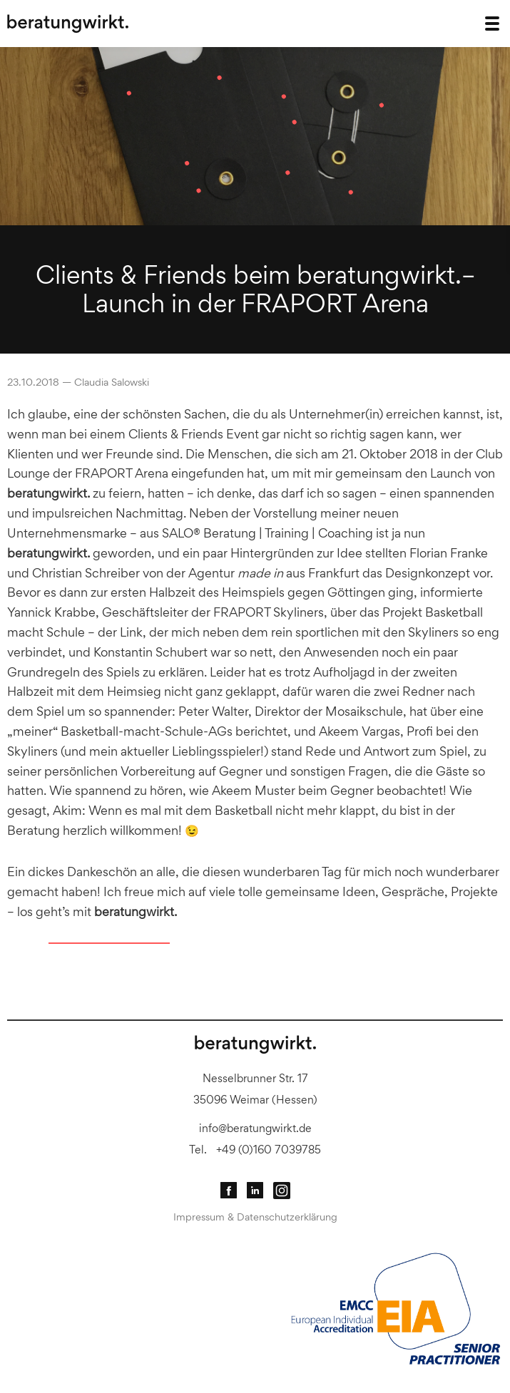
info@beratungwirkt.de (255, 1128)
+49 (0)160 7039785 (268, 1149)
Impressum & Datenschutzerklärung (255, 1216)
